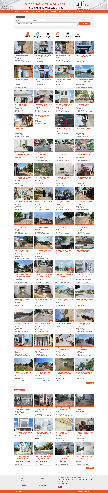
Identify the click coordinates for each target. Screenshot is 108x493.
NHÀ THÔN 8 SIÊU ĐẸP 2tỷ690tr (43, 79)
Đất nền (20, 58)
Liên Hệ (23, 483)
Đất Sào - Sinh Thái (64, 133)
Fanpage (23, 487)
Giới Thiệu (23, 480)
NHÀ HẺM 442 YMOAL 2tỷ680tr (64, 79)
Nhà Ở (41, 60)
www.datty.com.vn (67, 485)
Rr (84, 408)
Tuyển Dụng (24, 485)
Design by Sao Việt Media (83, 491)
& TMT (90, 491)
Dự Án (61, 352)
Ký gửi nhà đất (42, 480)
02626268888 (65, 483)
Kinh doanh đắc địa (44, 412)
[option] (29, 35)
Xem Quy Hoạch (43, 485)
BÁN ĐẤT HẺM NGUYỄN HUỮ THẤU (23, 55)
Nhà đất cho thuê (84, 279)
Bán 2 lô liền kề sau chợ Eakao (64, 55)
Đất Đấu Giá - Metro (23, 461)
